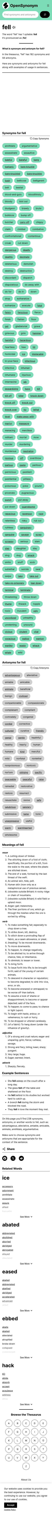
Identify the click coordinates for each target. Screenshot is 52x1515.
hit (34, 347)
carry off (24, 222)
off (21, 458)
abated (10, 1225)
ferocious (23, 312)
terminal (9, 590)
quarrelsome (28, 506)
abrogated (7, 1250)
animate (9, 689)
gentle (21, 737)
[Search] (45, 14)
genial (8, 737)
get (6, 326)
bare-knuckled (12, 173)
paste (23, 465)
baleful (8, 159)
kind (22, 751)
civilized (23, 696)
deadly (26, 250)
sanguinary (25, 527)
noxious (9, 458)
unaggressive (12, 821)
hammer (37, 333)
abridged (7, 1245)
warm (8, 827)
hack (8, 1365)
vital (36, 631)
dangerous (10, 250)
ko (25, 409)
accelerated (8, 1296)
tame (26, 814)
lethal (36, 409)
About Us (26, 1479)
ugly (35, 610)
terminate (25, 590)
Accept (10, 1506)
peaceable (10, 779)
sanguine (9, 534)
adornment (8, 1190)
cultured (9, 730)
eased (9, 1272)
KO (3, 1374)
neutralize (28, 451)
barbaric (9, 166)
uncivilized (10, 617)
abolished (7, 1237)
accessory (7, 1186)
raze (41, 513)
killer (21, 395)
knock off (10, 402)
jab (25, 381)
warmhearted (25, 827)
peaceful (27, 779)
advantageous (12, 675)
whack (36, 645)
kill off (8, 395)
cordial (8, 723)
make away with (25, 416)
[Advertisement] (26, 102)
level (7, 416)
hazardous (25, 340)
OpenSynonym (24, 5)
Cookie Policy (10, 1511)
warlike (8, 645)
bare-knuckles (34, 173)
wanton (40, 638)
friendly (40, 730)
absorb (6, 1382)
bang (36, 159)
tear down (36, 583)
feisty (8, 312)
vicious (8, 631)
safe (39, 800)
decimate (24, 257)
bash (7, 180)
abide (5, 1378)
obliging (24, 772)
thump (8, 603)
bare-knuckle (27, 166)
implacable (37, 354)
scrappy (9, 541)
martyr (8, 423)
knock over (11, 409)
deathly (9, 257)
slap (7, 548)
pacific (38, 772)
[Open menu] (48, 5)
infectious (30, 361)
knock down (37, 395)
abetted (6, 1288)
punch (8, 499)
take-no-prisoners (14, 583)
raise (41, 779)
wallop (25, 638)
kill (38, 388)
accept (5, 1386)
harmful (9, 340)
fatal (39, 305)
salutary (27, 807)
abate (5, 1327)
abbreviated (8, 1233)
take (20, 576)
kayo (27, 388)
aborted (6, 1241)
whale (8, 652)
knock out (27, 402)
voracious (10, 638)
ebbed (10, 1318)
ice (23, 354)
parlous (9, 465)
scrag (38, 534)
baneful (23, 159)
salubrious (10, 807)
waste (22, 645)
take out (34, 576)
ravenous (27, 513)
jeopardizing (11, 388)
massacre (24, 423)
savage (25, 534)
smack (31, 555)
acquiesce (7, 1390)
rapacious (10, 513)
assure (5, 1203)
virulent (23, 631)
